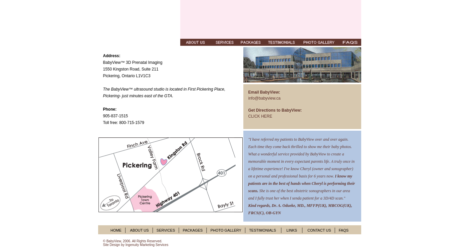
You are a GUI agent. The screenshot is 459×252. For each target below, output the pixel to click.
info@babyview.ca (264, 98)
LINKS (291, 230)
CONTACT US (319, 230)
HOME (116, 230)
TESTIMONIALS (262, 230)
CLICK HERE (260, 116)
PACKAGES (193, 230)
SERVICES (166, 230)
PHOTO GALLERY (225, 230)
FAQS (344, 230)
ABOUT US (139, 230)
